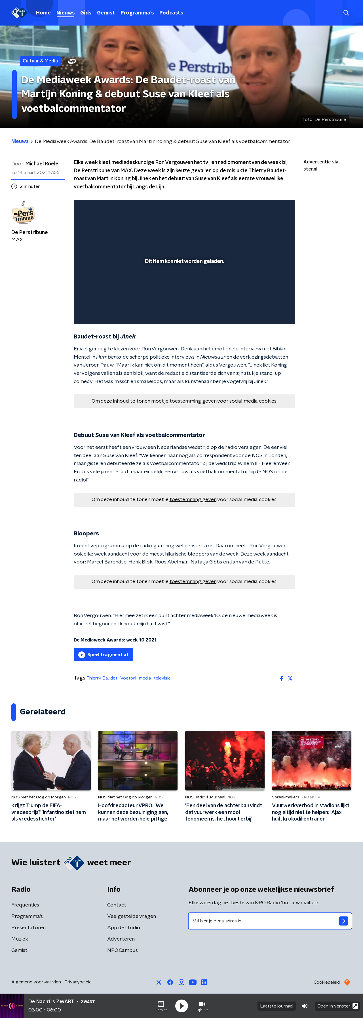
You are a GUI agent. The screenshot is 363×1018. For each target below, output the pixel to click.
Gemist (106, 13)
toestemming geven (193, 401)
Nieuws (65, 13)
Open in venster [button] (337, 1006)
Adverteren (121, 939)
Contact (116, 905)
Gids (85, 13)
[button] (161, 1006)
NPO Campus (122, 950)
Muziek (19, 939)
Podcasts (171, 13)
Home (43, 13)
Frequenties (25, 905)
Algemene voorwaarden (36, 982)
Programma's (137, 13)
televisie (162, 678)
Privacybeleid (78, 982)
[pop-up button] (269, 311)
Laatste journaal (276, 1006)
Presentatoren (28, 927)
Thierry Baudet (101, 678)
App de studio (123, 927)
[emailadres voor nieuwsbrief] (270, 921)
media (145, 678)
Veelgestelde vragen (131, 916)
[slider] (184, 296)
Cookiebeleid (327, 982)
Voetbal (128, 678)
